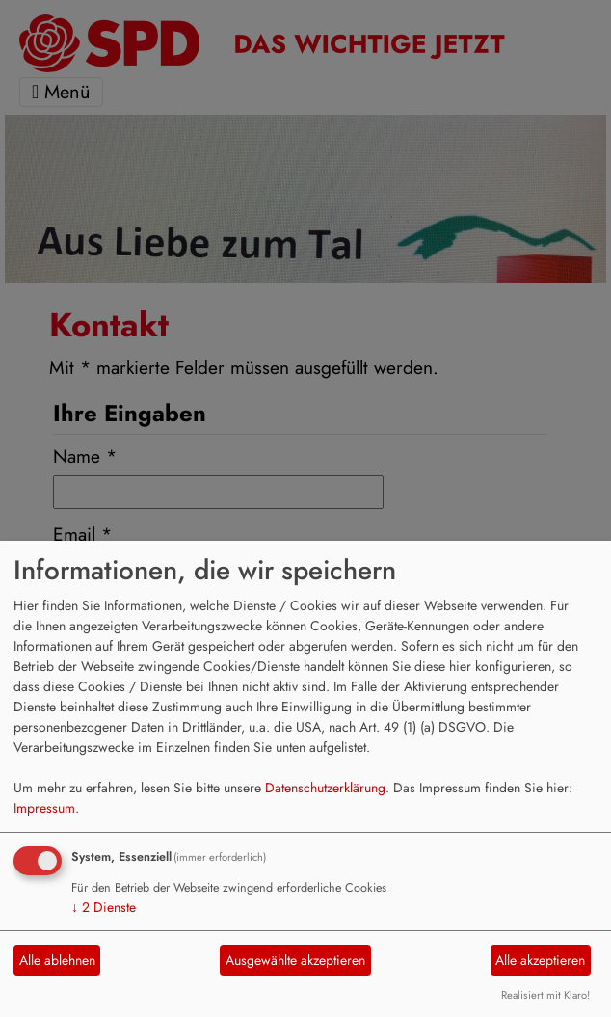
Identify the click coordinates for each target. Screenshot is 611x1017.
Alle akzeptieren (540, 960)
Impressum (44, 807)
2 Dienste (103, 907)
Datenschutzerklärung (325, 787)
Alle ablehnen (57, 960)
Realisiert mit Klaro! (545, 995)
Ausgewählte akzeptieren (295, 960)
